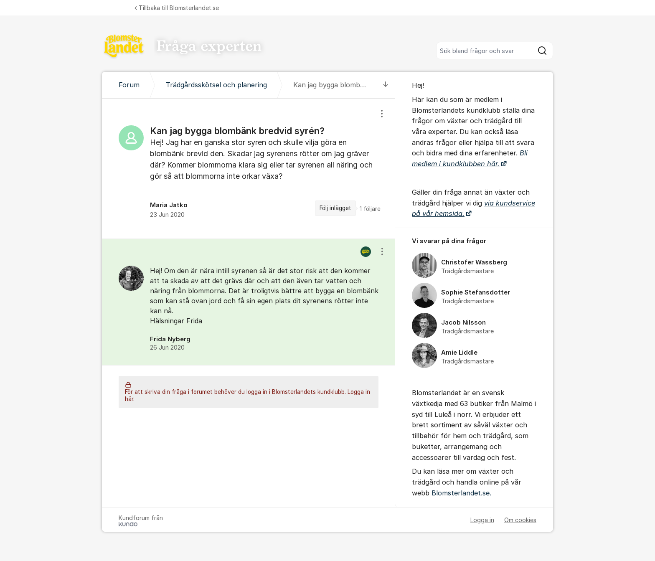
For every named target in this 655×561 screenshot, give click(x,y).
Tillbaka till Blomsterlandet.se (177, 7)
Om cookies (520, 519)
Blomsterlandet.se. (461, 493)
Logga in (482, 519)
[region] (248, 169)
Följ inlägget (335, 208)
